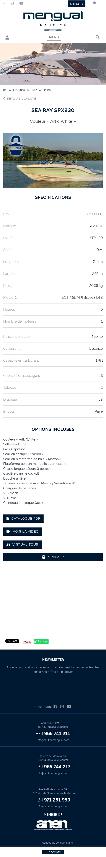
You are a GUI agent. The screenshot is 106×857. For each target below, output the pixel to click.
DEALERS (76, 3)
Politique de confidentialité (57, 842)
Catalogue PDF (23, 519)
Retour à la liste (19, 98)
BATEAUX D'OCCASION (16, 90)
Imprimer (53, 557)
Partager (41, 641)
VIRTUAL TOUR (22, 545)
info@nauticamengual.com (53, 740)
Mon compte (7, 37)
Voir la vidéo (23, 532)
